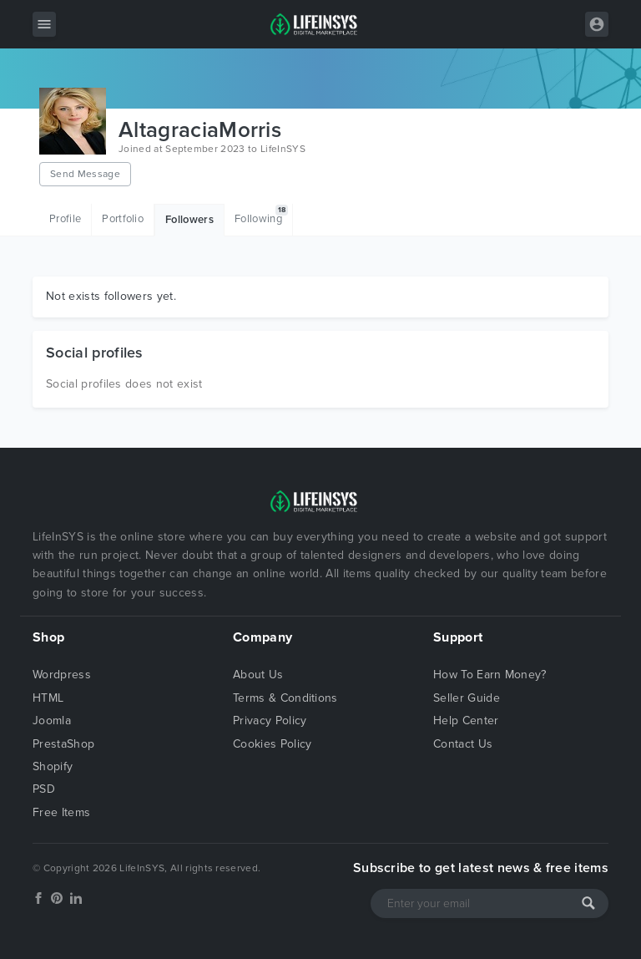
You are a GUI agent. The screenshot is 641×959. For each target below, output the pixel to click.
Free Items (61, 812)
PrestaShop (63, 744)
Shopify (53, 766)
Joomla (52, 720)
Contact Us (462, 744)
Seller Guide (466, 698)
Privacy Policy (269, 720)
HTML (48, 698)
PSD (44, 789)
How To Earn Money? (490, 674)
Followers (189, 219)
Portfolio (123, 219)
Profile (65, 219)
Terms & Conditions (285, 698)
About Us (258, 674)
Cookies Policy (272, 744)
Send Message (85, 174)
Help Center (466, 720)
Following (261, 215)
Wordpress (62, 674)
